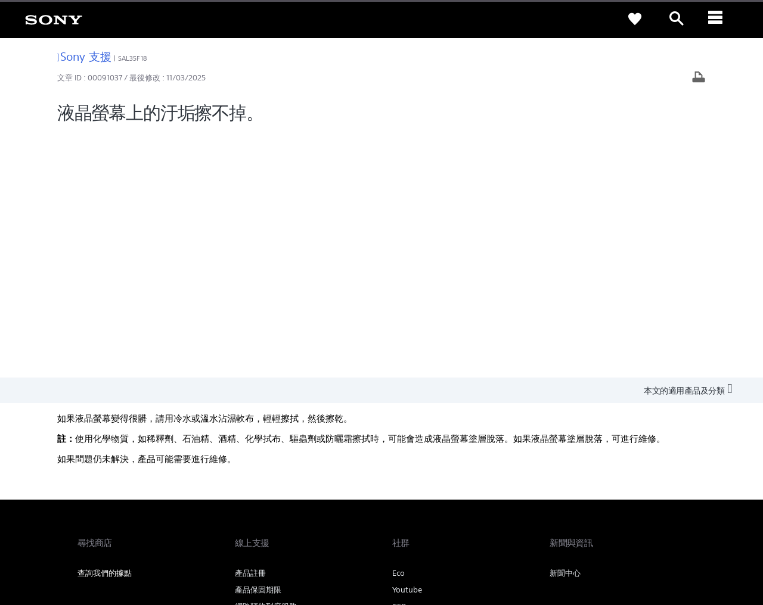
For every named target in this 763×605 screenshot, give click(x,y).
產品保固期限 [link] (258, 345)
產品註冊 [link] (250, 328)
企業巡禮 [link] (584, 453)
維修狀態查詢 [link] (258, 378)
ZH (118, 484)
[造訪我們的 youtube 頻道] (673, 482)
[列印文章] (698, 78)
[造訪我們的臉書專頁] (647, 482)
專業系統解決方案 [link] (526, 453)
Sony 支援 (84, 56)
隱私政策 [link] (130, 539)
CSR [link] (399, 362)
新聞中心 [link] (565, 328)
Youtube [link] (407, 345)
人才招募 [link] (627, 453)
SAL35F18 (132, 58)
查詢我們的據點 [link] (104, 328)
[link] (53, 19)
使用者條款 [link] (94, 539)
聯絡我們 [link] (670, 453)
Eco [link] (398, 328)
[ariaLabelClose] (718, 19)
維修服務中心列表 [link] (266, 395)
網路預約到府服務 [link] (266, 362)
